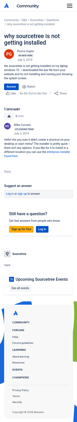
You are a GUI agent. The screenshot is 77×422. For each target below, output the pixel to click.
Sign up (22, 193)
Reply (7, 171)
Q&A (24, 20)
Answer (11, 86)
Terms (16, 396)
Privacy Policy (20, 390)
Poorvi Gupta (25, 51)
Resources (18, 362)
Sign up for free (21, 229)
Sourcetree (37, 20)
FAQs (15, 336)
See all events (20, 288)
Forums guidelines (22, 342)
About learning (20, 356)
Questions (52, 20)
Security (17, 402)
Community (28, 6)
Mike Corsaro (22, 125)
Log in (10, 193)
